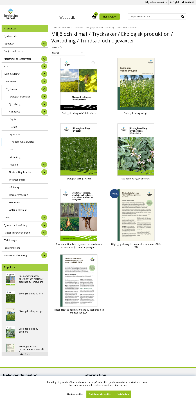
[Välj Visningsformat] (87, 47)
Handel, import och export (17, 232)
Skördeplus (14, 202)
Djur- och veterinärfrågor (16, 225)
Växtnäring (15, 157)
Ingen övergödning (18, 194)
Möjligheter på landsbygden (18, 58)
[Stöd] (44, 66)
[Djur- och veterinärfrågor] (44, 225)
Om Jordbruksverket (14, 51)
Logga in (189, 2)
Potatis (13, 126)
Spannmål (15, 134)
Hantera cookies (75, 394)
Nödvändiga (123, 394)
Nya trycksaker (11, 36)
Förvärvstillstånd (12, 247)
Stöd (6, 66)
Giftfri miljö (14, 187)
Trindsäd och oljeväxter (22, 141)
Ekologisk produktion (20, 96)
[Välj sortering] (62, 47)
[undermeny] (44, 81)
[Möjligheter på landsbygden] (44, 59)
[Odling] (44, 217)
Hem (55, 27)
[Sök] (112, 16)
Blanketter (11, 81)
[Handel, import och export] (44, 233)
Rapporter (9, 43)
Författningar (10, 240)
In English (175, 2)
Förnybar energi (17, 179)
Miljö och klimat (12, 73)
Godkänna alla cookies (100, 394)
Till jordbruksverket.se (156, 2)
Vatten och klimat (18, 209)
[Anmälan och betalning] (44, 255)
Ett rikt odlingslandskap (20, 172)
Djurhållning (14, 104)
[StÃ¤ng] (44, 74)
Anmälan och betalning (15, 255)
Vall (11, 149)
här (124, 385)
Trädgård (13, 164)
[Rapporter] (44, 44)
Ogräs (13, 119)
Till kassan (176, 16)
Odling (7, 217)
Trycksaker (11, 89)
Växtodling (14, 111)
